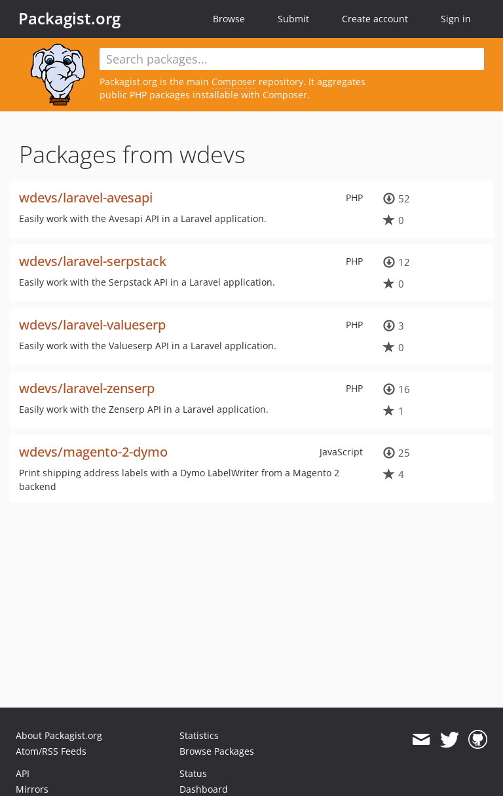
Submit (293, 18)
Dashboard (203, 789)
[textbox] (292, 59)
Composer (234, 81)
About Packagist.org (59, 735)
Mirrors (32, 789)
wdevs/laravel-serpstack (92, 261)
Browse (229, 18)
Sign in (456, 18)
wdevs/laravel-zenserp (87, 388)
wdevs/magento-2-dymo (93, 452)
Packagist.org (69, 18)
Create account (375, 18)
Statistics (199, 735)
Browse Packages (216, 751)
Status (193, 773)
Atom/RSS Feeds (51, 751)
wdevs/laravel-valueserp (92, 324)
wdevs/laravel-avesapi (86, 197)
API (22, 773)
